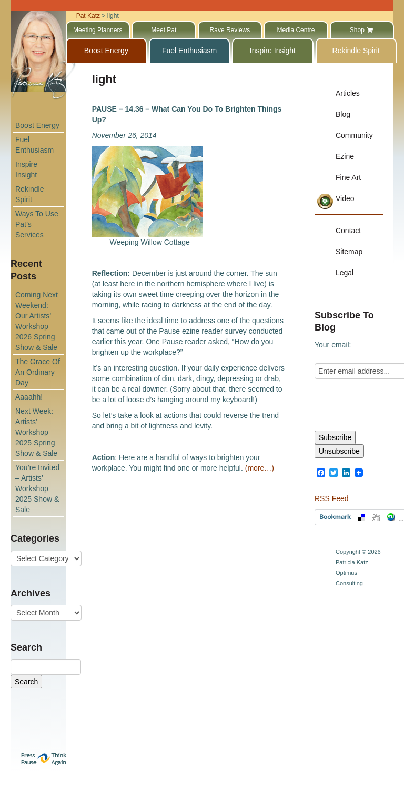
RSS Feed (332, 498)
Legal (345, 272)
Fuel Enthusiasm (34, 144)
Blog (343, 114)
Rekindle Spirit (29, 194)
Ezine (345, 156)
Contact (348, 230)
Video (345, 198)
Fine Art (348, 177)
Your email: (333, 345)
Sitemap (349, 251)
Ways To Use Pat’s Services (36, 224)
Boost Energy (37, 125)
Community (354, 135)
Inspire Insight (26, 169)
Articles (348, 93)
